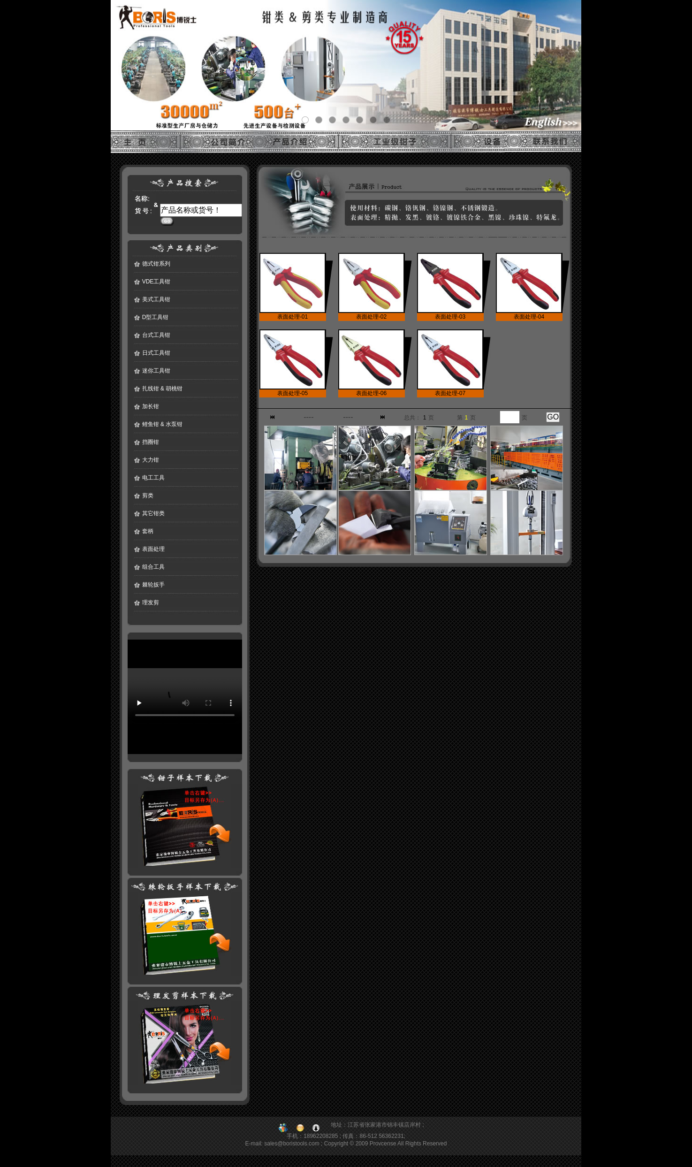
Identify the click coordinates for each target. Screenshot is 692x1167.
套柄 (147, 531)
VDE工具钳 (156, 281)
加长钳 (150, 406)
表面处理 (153, 549)
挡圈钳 (150, 442)
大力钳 (150, 460)
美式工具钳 (156, 299)
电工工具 (153, 477)
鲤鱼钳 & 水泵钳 (162, 424)
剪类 (147, 495)
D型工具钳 (155, 317)
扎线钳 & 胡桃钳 (162, 388)
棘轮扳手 (153, 584)
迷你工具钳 (156, 370)
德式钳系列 (156, 263)
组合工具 (153, 567)
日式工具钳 (156, 353)
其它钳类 (153, 513)
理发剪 (150, 602)
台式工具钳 (156, 335)
